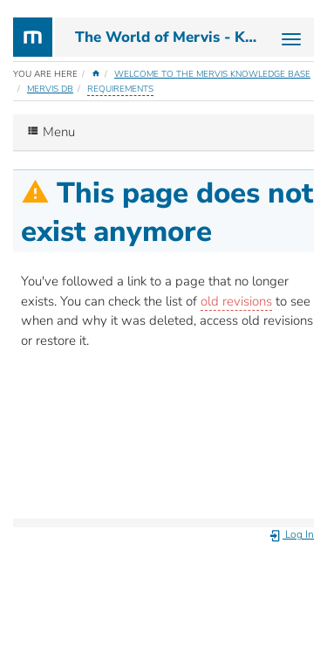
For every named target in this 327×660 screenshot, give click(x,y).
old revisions (236, 301)
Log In (291, 534)
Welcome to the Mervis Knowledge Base (212, 74)
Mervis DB (50, 89)
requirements (120, 89)
